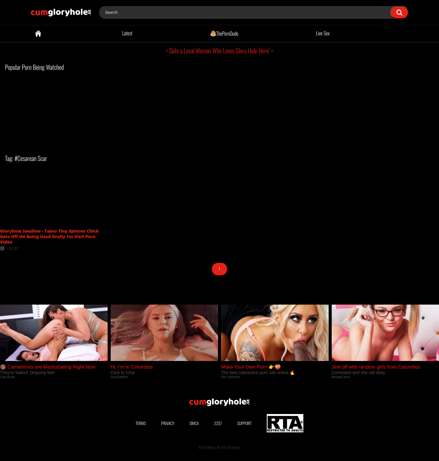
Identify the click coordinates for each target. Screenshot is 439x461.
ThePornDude (224, 33)
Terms (141, 423)
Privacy (168, 423)
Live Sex (323, 33)
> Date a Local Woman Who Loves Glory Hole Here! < (219, 50)
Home (38, 33)
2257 (218, 423)
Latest (127, 33)
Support (244, 423)
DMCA (194, 423)
